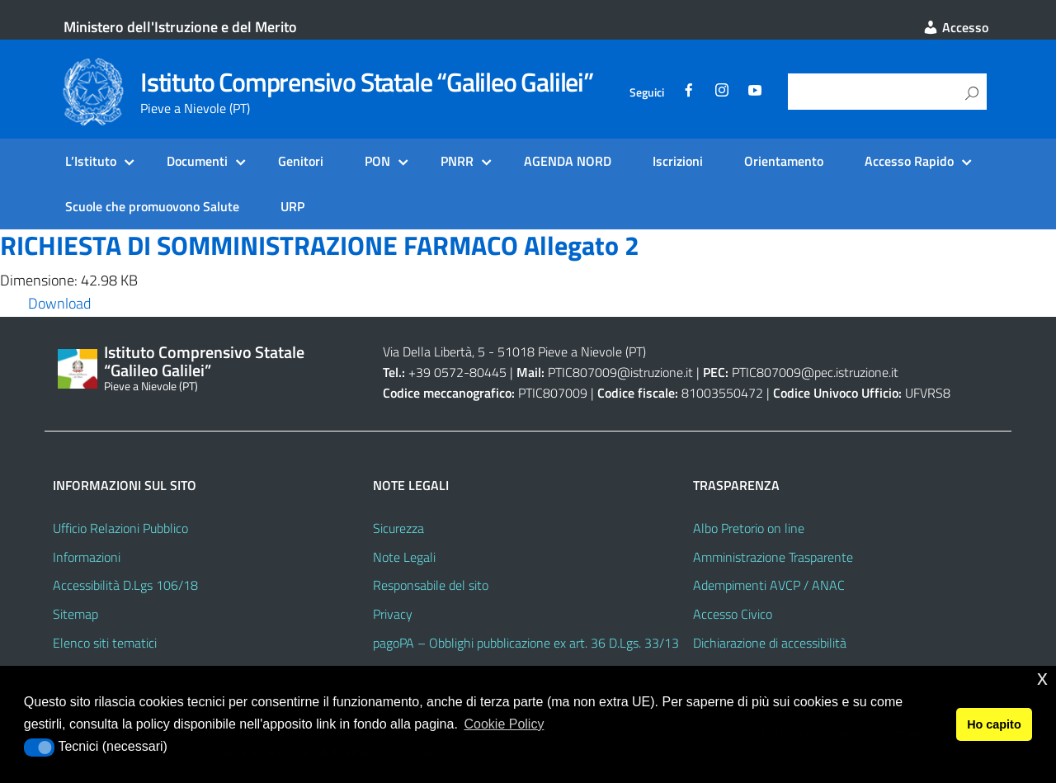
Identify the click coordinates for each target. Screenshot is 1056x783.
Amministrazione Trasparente (773, 557)
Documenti (197, 161)
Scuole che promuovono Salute (152, 206)
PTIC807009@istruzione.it (620, 372)
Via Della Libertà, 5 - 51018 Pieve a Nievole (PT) (514, 351)
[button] (39, 747)
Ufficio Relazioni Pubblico (120, 528)
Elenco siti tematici (105, 643)
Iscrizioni (678, 161)
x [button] (1042, 678)
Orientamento (783, 161)
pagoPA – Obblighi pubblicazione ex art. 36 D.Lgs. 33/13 (526, 643)
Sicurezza (398, 528)
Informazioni (86, 557)
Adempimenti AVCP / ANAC (769, 585)
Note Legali (404, 557)
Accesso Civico (732, 614)
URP (292, 206)
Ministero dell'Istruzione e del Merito (180, 27)
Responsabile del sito (430, 585)
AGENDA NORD (567, 161)
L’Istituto (90, 161)
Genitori (300, 161)
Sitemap (75, 614)
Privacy (392, 614)
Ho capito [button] (994, 724)
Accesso (955, 27)
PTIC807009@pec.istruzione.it (815, 372)
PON (377, 161)
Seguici (646, 92)
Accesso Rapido (909, 161)
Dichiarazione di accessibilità (769, 643)
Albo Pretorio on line (748, 528)
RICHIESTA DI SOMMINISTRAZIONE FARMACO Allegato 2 (319, 245)
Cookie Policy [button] (504, 724)
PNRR (457, 161)
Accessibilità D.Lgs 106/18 (125, 585)
